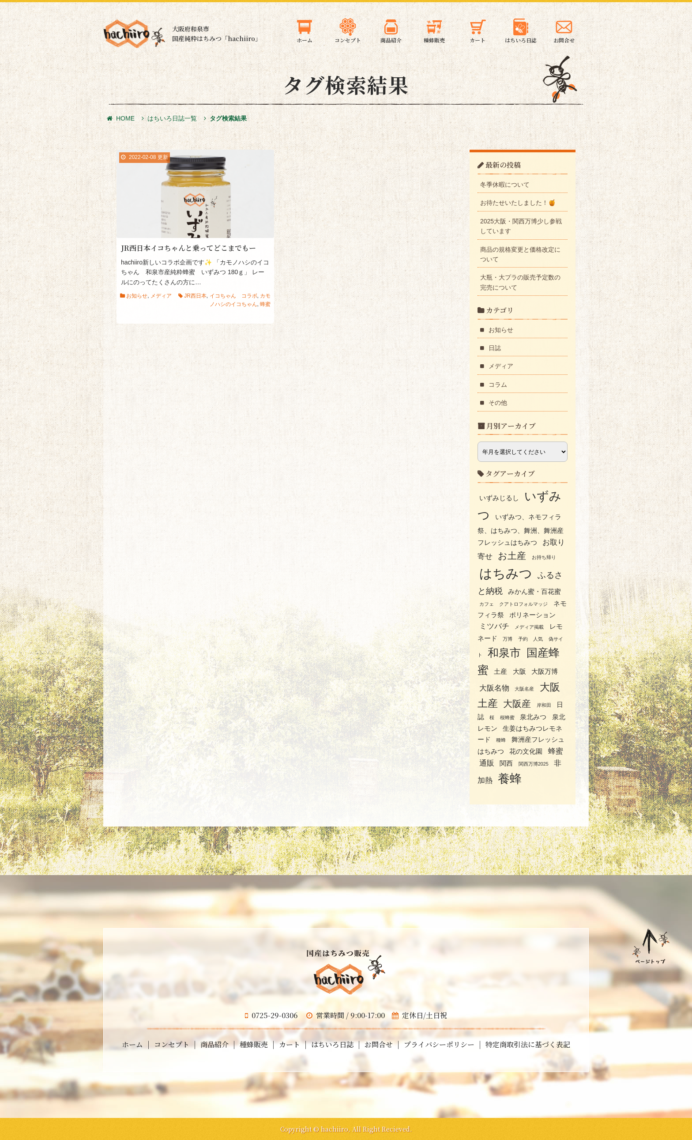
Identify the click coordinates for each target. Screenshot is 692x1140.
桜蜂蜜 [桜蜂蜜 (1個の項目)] (507, 717)
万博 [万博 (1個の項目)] (507, 639)
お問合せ (379, 1044)
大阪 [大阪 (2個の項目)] (519, 671)
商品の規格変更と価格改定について (520, 254)
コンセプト (171, 1044)
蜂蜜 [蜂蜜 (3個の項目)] (555, 751)
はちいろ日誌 (332, 1044)
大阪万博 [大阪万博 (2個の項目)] (544, 671)
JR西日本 (195, 296)
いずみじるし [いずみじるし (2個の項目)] (499, 498)
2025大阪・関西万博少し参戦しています (521, 226)
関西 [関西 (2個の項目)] (506, 763)
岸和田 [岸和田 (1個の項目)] (544, 705)
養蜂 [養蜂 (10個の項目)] (510, 778)
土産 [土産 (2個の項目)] (500, 671)
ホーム (132, 1044)
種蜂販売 (254, 1044)
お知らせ (136, 296)
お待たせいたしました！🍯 (518, 202)
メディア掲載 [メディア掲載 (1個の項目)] (529, 627)
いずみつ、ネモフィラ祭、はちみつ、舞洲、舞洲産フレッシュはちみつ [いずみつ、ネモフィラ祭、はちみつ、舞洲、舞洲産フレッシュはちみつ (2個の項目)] (521, 529)
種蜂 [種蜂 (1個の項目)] (501, 740)
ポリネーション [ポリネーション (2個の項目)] (532, 615)
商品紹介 (214, 1044)
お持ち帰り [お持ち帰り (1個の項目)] (544, 557)
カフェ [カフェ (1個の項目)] (486, 604)
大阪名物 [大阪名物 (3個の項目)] (494, 687)
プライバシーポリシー (439, 1044)
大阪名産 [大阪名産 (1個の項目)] (524, 688)
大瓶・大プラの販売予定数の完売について (520, 282)
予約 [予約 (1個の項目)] (523, 639)
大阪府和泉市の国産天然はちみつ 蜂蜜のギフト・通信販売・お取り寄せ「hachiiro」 (134, 33)
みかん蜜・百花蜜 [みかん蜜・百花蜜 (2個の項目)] (534, 591)
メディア (161, 296)
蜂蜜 (265, 304)
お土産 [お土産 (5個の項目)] (512, 556)
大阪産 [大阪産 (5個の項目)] (517, 703)
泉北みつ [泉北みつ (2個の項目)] (533, 717)
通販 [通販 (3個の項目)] (486, 763)
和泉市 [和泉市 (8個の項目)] (504, 652)
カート (289, 1044)
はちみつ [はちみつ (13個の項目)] (505, 573)
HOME (121, 118)
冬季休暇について (505, 184)
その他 (498, 402)
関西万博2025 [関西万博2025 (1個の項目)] (534, 763)
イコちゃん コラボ (233, 296)
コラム (498, 384)
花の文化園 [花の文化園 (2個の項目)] (525, 751)
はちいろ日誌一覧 (172, 118)
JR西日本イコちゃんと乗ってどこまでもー (188, 248)
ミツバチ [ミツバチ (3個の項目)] (494, 626)
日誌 (495, 347)
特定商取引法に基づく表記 (527, 1044)
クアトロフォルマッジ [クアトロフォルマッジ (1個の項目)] (523, 604)
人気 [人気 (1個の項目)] (538, 639)
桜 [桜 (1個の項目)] (491, 717)
